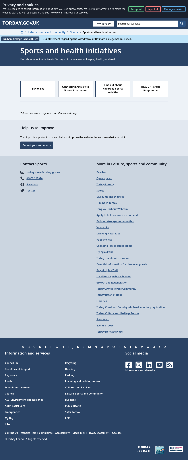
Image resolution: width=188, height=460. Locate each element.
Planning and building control (83, 381)
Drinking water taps (108, 233)
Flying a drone (105, 252)
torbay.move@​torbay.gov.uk (43, 172)
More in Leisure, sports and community (132, 163)
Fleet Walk (103, 319)
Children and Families (78, 387)
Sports (74, 32)
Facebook (32, 184)
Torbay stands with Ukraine (113, 258)
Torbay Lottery (105, 184)
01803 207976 (35, 178)
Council (9, 393)
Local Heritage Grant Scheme (114, 276)
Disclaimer (78, 433)
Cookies (117, 433)
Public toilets (104, 239)
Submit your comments (37, 145)
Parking (69, 375)
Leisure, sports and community (46, 32)
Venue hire (103, 227)
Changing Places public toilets (114, 245)
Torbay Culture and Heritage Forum (118, 313)
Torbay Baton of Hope (109, 295)
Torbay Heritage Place (110, 331)
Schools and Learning (17, 387)
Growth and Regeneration (112, 282)
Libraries (102, 301)
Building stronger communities (115, 221)
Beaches (102, 172)
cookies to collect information (28, 9)
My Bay (9, 418)
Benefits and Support (17, 369)
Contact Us (11, 433)
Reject (153, 9)
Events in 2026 (105, 325)
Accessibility (62, 433)
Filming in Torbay (107, 203)
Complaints (45, 433)
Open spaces (104, 178)
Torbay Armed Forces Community (116, 288)
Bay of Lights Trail (107, 270)
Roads (8, 381)
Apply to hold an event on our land (117, 215)
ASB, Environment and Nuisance (24, 399)
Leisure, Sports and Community (84, 393)
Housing (70, 369)
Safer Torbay (72, 412)
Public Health (73, 406)
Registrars (11, 375)
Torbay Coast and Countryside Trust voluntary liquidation (131, 307)
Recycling (70, 363)
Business (70, 399)
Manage (173, 9)
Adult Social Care (15, 406)
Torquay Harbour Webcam (112, 209)
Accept (136, 9)
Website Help (28, 433)
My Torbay (104, 23)
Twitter (31, 190)
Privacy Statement (98, 433)
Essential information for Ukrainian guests (122, 264)
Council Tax (11, 363)
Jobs (7, 424)
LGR (67, 418)
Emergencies (12, 412)
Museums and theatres (110, 196)
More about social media (140, 370)
